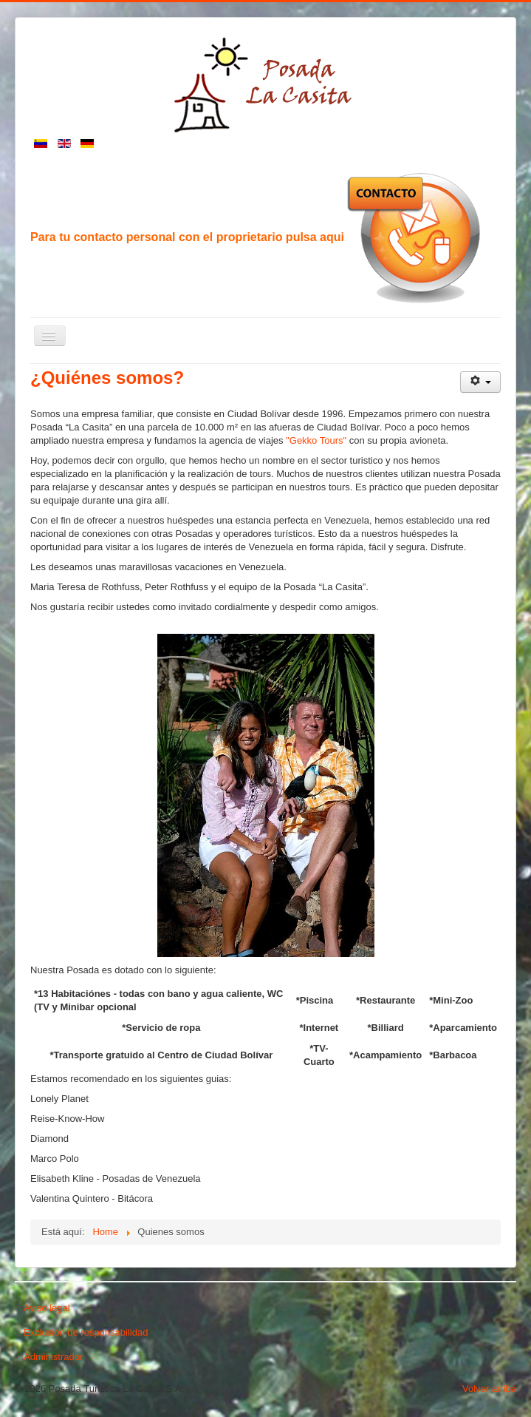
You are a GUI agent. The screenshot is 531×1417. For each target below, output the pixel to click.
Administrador (53, 1356)
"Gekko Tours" (316, 440)
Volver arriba (489, 1388)
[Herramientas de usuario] (480, 382)
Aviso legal (47, 1307)
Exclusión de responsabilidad (86, 1332)
